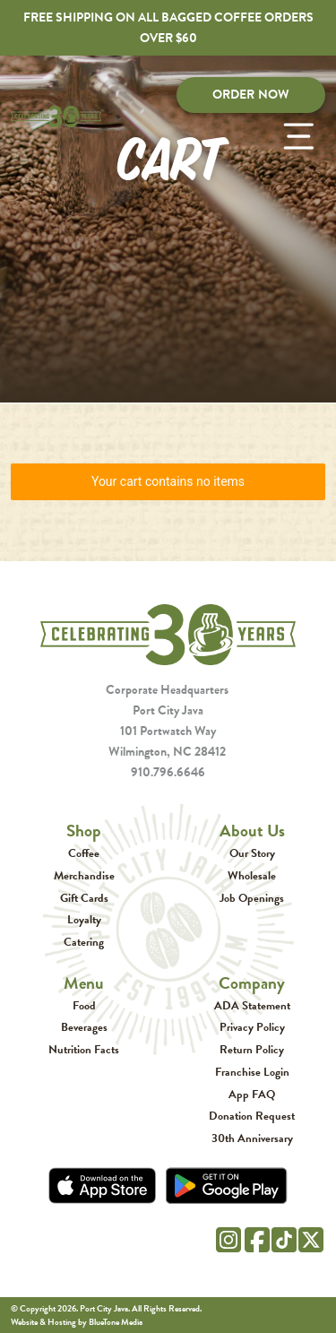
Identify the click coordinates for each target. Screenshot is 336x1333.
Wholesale (252, 875)
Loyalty (84, 919)
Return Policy (252, 1049)
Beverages (84, 1026)
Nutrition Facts (83, 1049)
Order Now (250, 94)
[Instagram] (228, 1237)
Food (84, 1005)
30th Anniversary (252, 1138)
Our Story (252, 852)
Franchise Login (252, 1071)
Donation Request (252, 1115)
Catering (84, 941)
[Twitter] (311, 1237)
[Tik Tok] (284, 1236)
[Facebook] (257, 1237)
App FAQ (251, 1094)
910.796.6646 (168, 772)
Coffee (83, 852)
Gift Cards (84, 897)
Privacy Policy (252, 1026)
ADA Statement (252, 1005)
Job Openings (252, 897)
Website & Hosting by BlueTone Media (76, 1322)
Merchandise (84, 875)
